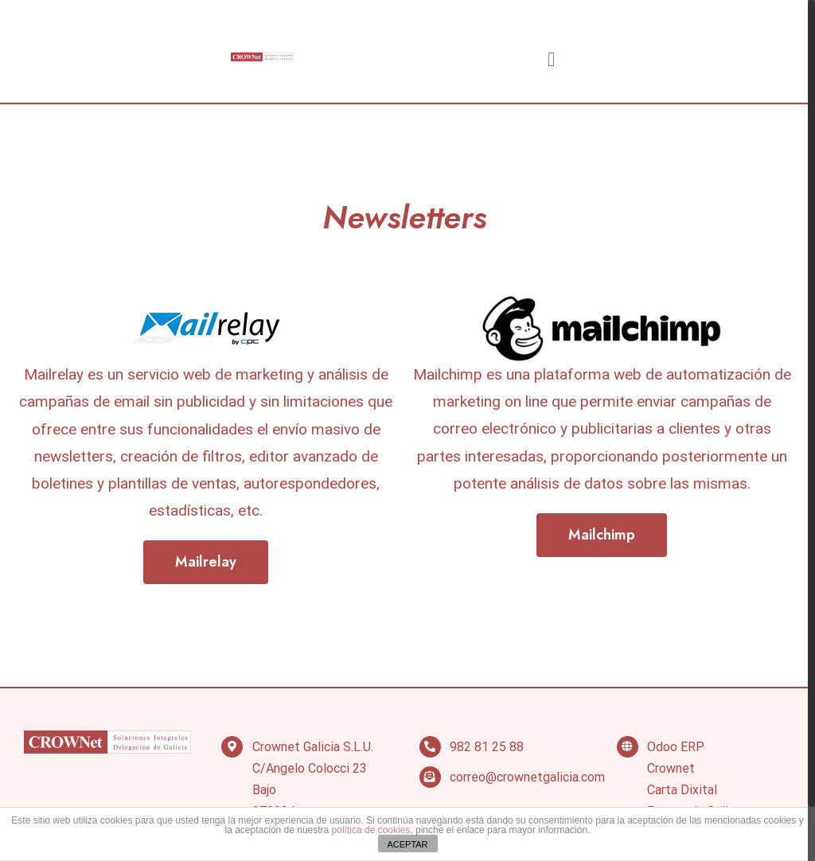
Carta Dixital (682, 789)
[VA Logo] (263, 60)
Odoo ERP (675, 746)
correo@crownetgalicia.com (527, 777)
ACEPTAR (407, 844)
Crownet (671, 768)
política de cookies (371, 830)
